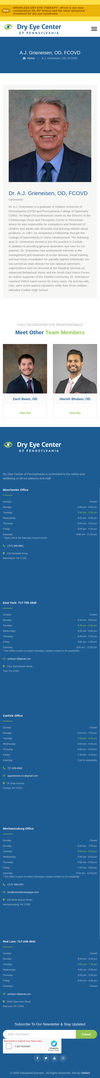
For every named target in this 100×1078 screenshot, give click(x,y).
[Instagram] (63, 1058)
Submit (86, 1034)
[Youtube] (54, 1058)
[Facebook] (37, 1058)
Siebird (85, 1072)
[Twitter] (46, 1058)
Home (31, 58)
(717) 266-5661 (15, 546)
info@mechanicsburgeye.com (23, 892)
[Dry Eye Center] (32, 29)
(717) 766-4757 (15, 884)
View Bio (25, 412)
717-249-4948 (14, 768)
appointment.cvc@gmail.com (22, 775)
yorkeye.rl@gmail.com (19, 658)
